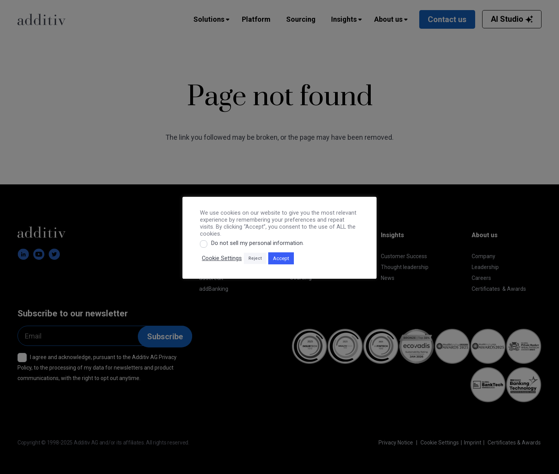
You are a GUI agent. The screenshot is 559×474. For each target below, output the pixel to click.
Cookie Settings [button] (222, 258)
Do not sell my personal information (257, 243)
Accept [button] (281, 258)
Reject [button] (255, 258)
